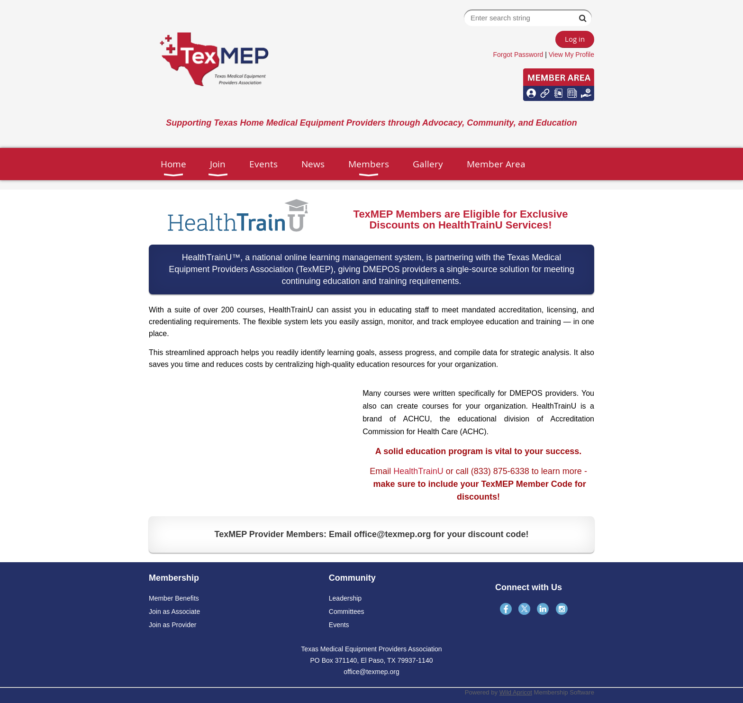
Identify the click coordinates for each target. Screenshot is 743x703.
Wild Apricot (515, 692)
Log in (575, 39)
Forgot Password (518, 54)
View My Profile (571, 54)
